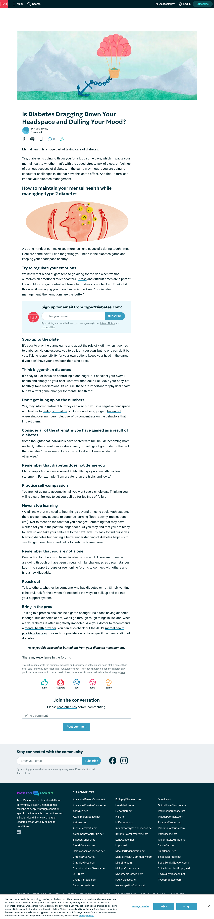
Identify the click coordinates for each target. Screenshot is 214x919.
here (123, 672)
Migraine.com (123, 862)
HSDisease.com (124, 822)
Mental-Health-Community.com (133, 856)
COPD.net (78, 874)
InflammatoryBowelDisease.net (133, 828)
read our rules (67, 707)
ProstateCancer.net (169, 822)
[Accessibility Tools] (164, 4)
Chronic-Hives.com (84, 862)
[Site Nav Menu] (18, 4)
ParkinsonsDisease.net (171, 811)
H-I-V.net (120, 816)
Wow (91, 684)
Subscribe (203, 4)
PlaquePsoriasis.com (170, 816)
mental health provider (40, 628)
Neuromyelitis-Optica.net (130, 885)
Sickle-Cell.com (167, 845)
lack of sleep (105, 164)
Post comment (76, 726)
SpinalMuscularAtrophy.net (174, 868)
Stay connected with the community (50, 751)
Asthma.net (80, 822)
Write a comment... (37, 715)
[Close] (208, 906)
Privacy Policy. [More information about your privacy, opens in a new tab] (86, 915)
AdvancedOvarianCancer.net (89, 805)
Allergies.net (80, 811)
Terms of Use (48, 327)
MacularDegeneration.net (130, 851)
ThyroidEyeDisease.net (171, 874)
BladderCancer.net (84, 839)
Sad (75, 684)
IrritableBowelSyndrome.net (131, 834)
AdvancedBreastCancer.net (89, 799)
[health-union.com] (35, 792)
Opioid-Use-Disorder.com (173, 805)
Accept (186, 906)
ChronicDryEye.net (84, 856)
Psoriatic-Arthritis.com (171, 828)
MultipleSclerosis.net (127, 868)
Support (59, 684)
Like (43, 684)
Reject (163, 906)
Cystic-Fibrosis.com (84, 879)
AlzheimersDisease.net (86, 816)
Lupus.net (121, 845)
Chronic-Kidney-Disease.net (89, 868)
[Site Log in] (184, 4)
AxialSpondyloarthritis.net (88, 834)
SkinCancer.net (167, 851)
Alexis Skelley (41, 128)
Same (107, 684)
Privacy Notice (107, 323)
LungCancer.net (124, 839)
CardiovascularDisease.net (88, 851)
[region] (107, 906)
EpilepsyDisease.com (128, 799)
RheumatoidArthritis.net (172, 839)
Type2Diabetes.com (170, 879)
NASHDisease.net (125, 879)
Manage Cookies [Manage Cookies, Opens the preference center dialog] (140, 906)
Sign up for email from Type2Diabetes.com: (81, 307)
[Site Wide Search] (34, 4)
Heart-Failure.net (125, 805)
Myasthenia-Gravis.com (129, 874)
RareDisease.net (167, 834)
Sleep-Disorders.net (169, 856)
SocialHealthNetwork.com (173, 862)
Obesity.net (164, 799)
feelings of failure (55, 411)
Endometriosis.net (83, 885)
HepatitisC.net (123, 811)
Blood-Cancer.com (84, 845)
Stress (82, 279)
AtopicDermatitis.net (85, 828)
